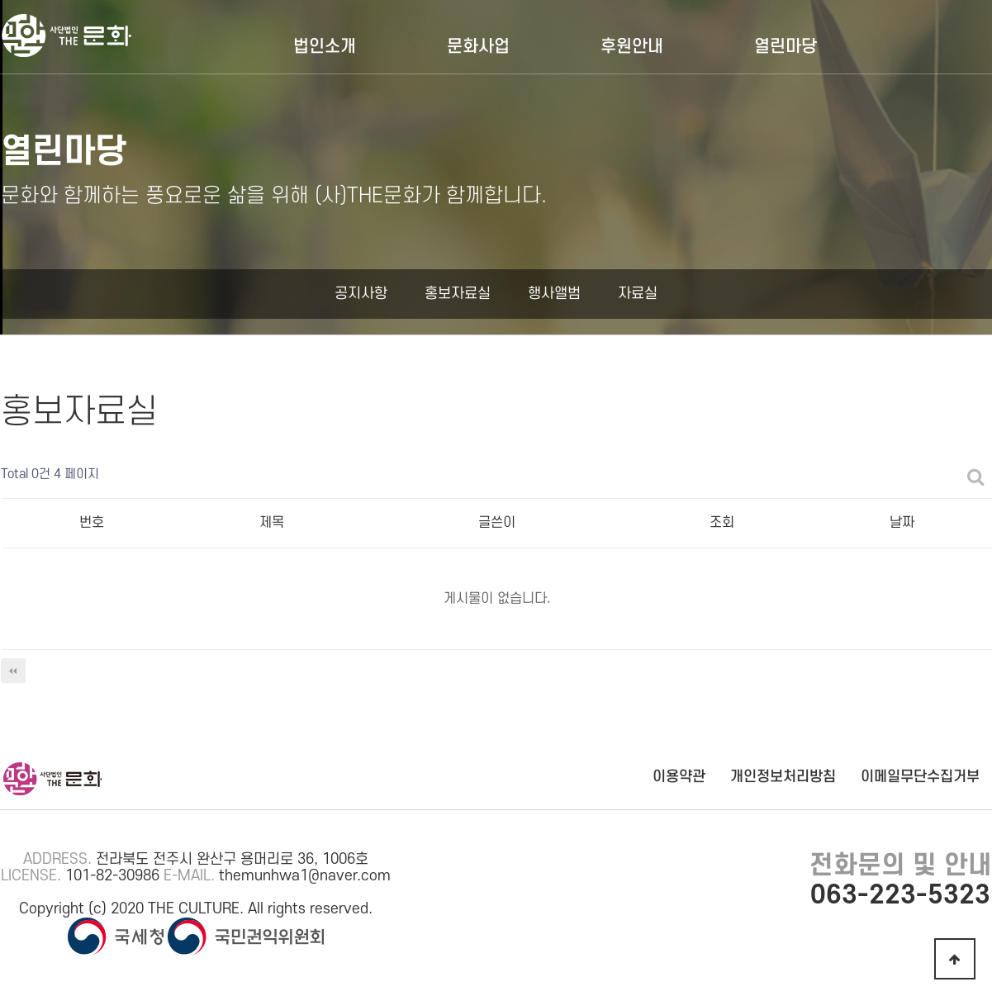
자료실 (637, 293)
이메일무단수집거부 (920, 777)
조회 (722, 522)
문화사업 (478, 46)
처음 (13, 670)
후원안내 (631, 46)
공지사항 (361, 293)
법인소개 (324, 46)
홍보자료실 (458, 293)
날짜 (902, 522)
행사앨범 (554, 293)
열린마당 (785, 46)
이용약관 (679, 777)
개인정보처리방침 (783, 777)
